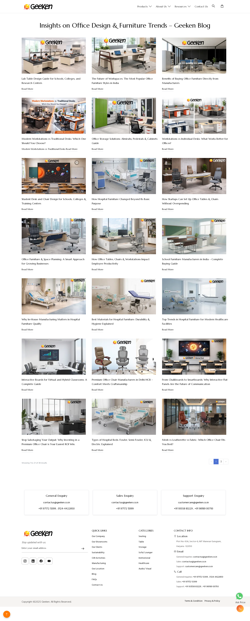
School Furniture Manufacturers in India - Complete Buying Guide (192, 261)
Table (141, 569)
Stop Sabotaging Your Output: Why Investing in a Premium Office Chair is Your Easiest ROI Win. (50, 442)
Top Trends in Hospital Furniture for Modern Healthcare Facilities (195, 321)
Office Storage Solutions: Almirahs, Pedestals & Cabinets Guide (124, 141)
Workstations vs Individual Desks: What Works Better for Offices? (195, 141)
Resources (183, 6)
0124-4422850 (66, 508)
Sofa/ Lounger (145, 580)
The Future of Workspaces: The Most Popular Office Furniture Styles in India (122, 81)
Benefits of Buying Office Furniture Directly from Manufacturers (190, 81)
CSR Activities (98, 585)
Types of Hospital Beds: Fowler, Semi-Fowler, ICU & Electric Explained (121, 442)
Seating (142, 564)
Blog (94, 601)
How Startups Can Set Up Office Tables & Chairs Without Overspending (190, 201)
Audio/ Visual (145, 596)
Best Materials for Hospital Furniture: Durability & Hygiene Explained (121, 321)
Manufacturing (99, 591)
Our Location (98, 596)
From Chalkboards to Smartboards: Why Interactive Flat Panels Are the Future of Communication (195, 382)
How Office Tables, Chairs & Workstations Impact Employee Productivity (121, 261)
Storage (143, 574)
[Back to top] (6, 614)
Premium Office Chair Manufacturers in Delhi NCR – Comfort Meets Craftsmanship (122, 382)
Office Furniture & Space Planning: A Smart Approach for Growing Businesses (53, 261)
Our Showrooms (99, 569)
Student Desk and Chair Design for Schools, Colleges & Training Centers (54, 201)
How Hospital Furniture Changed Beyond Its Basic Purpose (121, 201)
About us (163, 6)
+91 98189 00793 (204, 508)
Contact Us (201, 6)
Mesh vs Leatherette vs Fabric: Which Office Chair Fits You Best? (193, 442)
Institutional (144, 585)
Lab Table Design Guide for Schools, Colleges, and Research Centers (51, 81)
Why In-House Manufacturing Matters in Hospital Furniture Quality (51, 321)
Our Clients (97, 574)
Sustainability (98, 580)
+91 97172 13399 (48, 508)
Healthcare (144, 591)
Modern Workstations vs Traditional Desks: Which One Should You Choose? (54, 141)
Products (144, 6)
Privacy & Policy (212, 601)
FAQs (94, 607)
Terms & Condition (194, 601)
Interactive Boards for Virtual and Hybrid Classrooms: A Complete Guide (54, 382)
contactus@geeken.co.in (56, 502)
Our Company (98, 564)
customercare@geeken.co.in (193, 502)
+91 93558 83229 (183, 508)
